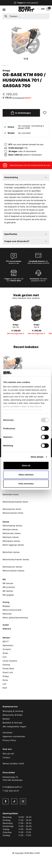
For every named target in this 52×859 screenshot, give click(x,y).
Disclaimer (7, 732)
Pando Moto (8, 668)
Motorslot (7, 614)
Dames (6, 522)
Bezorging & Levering (13, 711)
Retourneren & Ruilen (13, 715)
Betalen (6, 719)
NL (34, 9)
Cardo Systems (10, 661)
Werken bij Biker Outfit (13, 763)
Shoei (5, 653)
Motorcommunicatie (12, 610)
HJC (5, 657)
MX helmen (8, 591)
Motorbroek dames (12, 533)
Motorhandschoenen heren (15, 502)
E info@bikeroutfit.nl (12, 787)
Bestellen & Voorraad (12, 722)
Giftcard (7, 629)
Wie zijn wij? (8, 753)
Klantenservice (10, 706)
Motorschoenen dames (13, 570)
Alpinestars (8, 645)
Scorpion (7, 649)
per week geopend (26, 3)
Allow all (26, 465)
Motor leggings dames (13, 545)
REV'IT (6, 641)
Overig (6, 602)
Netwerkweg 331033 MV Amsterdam (13, 778)
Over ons (7, 749)
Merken (6, 637)
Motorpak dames (11, 537)
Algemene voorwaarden (14, 736)
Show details (37, 457)
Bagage (6, 606)
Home (4, 65)
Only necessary (26, 483)
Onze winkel (9, 772)
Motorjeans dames (11, 541)
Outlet (6, 625)
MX (4, 579)
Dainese (6, 664)
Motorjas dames (10, 529)
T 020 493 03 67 (11, 791)
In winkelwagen (20, 112)
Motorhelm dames (11, 552)
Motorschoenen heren (13, 513)
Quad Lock (8, 672)
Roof (5, 688)
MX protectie (9, 587)
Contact (6, 757)
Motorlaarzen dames (12, 567)
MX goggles (8, 595)
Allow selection (25, 474)
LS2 (4, 684)
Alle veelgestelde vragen (14, 726)
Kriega (6, 70)
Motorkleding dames (12, 525)
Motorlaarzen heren (12, 509)
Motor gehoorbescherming (15, 617)
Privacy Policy (9, 740)
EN (38, 9)
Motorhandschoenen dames (16, 559)
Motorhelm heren (11, 494)
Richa (5, 680)
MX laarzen (8, 583)
